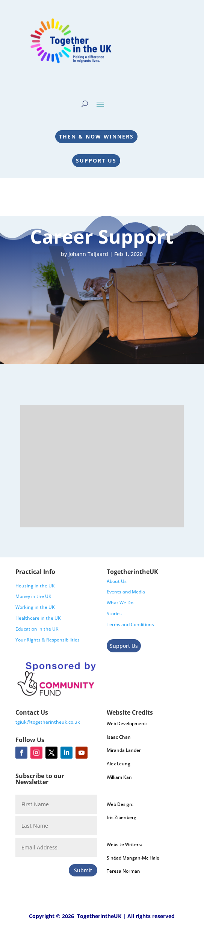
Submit (83, 870)
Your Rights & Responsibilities (47, 640)
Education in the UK (37, 629)
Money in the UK (33, 596)
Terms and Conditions (130, 624)
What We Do (120, 602)
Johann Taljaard (88, 253)
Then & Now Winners (96, 136)
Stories (114, 613)
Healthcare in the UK (38, 618)
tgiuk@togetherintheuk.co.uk (47, 722)
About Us (117, 581)
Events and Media (126, 592)
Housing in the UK (35, 586)
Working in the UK (35, 607)
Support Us (96, 160)
